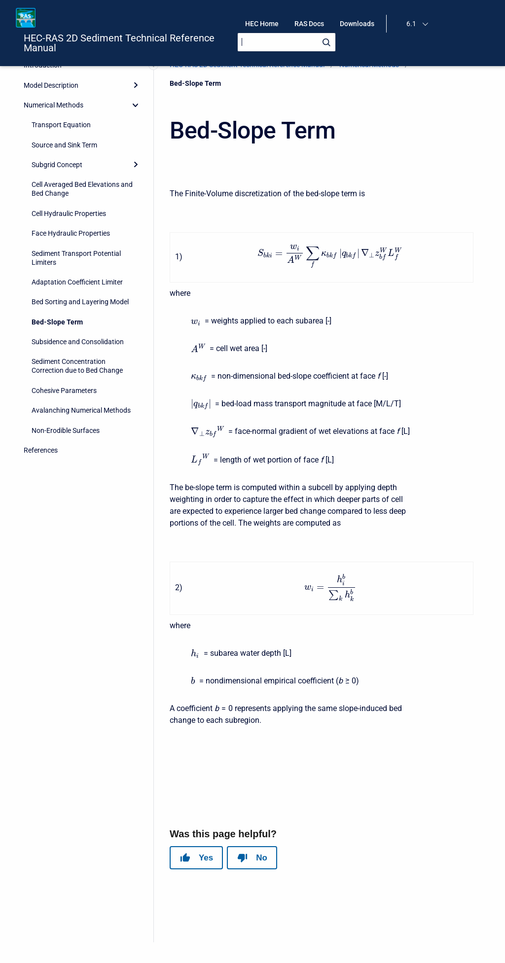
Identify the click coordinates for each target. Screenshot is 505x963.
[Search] (286, 42)
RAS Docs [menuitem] (309, 24)
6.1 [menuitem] (411, 24)
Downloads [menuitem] (357, 24)
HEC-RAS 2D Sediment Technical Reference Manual (119, 43)
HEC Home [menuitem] (262, 24)
